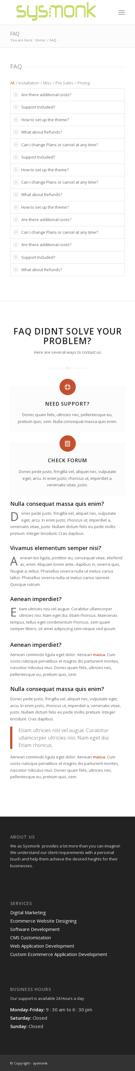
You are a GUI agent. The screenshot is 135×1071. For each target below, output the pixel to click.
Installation (28, 83)
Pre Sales (64, 83)
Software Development (35, 929)
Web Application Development (42, 946)
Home (40, 40)
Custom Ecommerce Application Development (58, 954)
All (12, 83)
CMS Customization (30, 937)
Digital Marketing (28, 912)
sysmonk (40, 1063)
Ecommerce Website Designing (43, 921)
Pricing (83, 83)
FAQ (14, 33)
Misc (47, 83)
